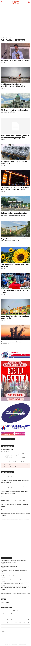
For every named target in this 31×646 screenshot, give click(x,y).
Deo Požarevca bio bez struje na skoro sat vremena (14, 575)
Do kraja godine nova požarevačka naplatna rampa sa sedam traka (14, 214)
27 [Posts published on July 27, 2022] (11, 629)
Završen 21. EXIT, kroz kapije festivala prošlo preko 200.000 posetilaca (15, 188)
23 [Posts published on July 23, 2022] (24, 626)
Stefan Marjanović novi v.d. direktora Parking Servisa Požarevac (14, 571)
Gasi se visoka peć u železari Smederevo (11, 343)
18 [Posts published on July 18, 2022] (3, 626)
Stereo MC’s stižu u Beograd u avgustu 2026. (12, 583)
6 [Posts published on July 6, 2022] (11, 619)
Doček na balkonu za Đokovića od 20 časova (14, 291)
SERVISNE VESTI (22, 644)
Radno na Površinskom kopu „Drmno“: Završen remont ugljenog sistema (15, 137)
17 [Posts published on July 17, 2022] (28, 623)
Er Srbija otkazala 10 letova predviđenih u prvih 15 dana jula (13, 85)
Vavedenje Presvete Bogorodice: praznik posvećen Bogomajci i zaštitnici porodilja (13, 561)
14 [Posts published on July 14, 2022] (16, 623)
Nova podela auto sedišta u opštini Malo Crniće (14, 162)
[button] (28, 2)
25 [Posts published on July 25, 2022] (3, 629)
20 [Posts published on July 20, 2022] (11, 626)
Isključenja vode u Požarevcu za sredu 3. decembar (14, 579)
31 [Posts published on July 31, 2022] (28, 629)
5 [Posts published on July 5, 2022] (7, 619)
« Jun (2, 631)
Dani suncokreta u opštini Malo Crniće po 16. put (15, 266)
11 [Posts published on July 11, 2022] (3, 623)
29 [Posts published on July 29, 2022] (20, 629)
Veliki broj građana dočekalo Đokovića (15, 60)
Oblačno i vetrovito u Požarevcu (9, 566)
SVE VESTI (14, 644)
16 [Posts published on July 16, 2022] (24, 623)
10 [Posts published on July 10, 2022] (28, 619)
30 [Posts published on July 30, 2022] (24, 629)
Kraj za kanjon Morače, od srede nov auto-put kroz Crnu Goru (14, 240)
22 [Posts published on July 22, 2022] (20, 626)
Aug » (5, 631)
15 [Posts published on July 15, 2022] (20, 623)
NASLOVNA (7, 644)
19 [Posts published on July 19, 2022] (7, 626)
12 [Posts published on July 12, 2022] (7, 623)
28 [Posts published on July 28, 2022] (16, 629)
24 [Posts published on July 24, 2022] (28, 626)
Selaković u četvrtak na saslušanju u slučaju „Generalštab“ (15, 593)
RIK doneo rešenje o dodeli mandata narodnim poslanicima (14, 111)
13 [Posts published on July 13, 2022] (11, 623)
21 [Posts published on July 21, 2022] (16, 626)
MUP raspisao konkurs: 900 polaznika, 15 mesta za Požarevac (13, 588)
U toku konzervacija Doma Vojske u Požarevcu (15, 497)
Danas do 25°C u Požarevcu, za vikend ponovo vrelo (15, 317)
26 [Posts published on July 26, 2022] (7, 629)
